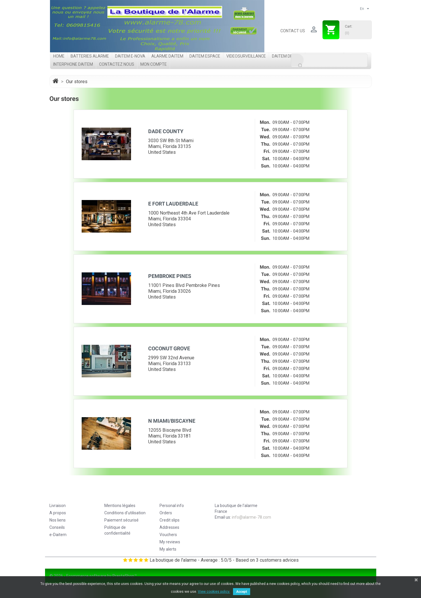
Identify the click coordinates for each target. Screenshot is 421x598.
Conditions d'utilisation (125, 512)
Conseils (57, 527)
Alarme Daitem (167, 56)
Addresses (169, 527)
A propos (57, 512)
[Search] (329, 60)
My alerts (168, 549)
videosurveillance (246, 56)
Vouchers (168, 534)
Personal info (172, 505)
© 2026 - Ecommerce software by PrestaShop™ (93, 576)
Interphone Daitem (73, 64)
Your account (179, 494)
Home (59, 56)
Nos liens (57, 520)
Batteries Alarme (90, 56)
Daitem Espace (204, 56)
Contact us (292, 30)
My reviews (170, 542)
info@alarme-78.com (251, 517)
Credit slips (170, 520)
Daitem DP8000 (287, 56)
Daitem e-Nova (130, 56)
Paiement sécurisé (121, 520)
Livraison (57, 505)
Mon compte (153, 64)
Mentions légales (119, 505)
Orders (166, 512)
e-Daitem (58, 534)
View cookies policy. (214, 592)
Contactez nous (116, 64)
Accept (241, 592)
